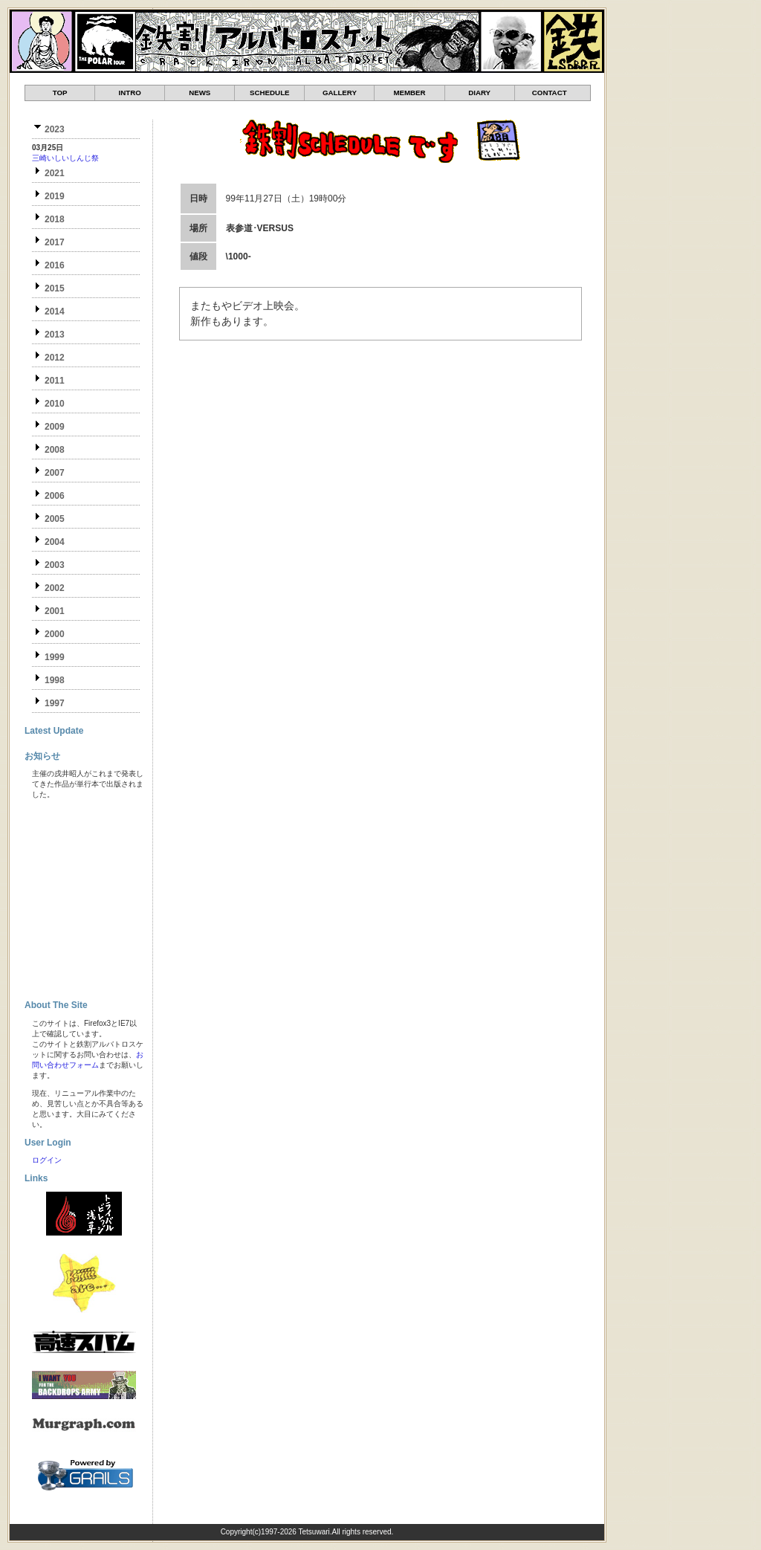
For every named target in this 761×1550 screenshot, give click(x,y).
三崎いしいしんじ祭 (65, 158)
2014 (55, 311)
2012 (55, 357)
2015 (55, 288)
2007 (55, 473)
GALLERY (340, 92)
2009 (55, 427)
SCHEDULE (269, 92)
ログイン (47, 1160)
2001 (55, 611)
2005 (55, 519)
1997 (55, 703)
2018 (55, 219)
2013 (55, 334)
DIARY (479, 92)
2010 (55, 403)
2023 (55, 129)
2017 (55, 242)
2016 (55, 265)
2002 (55, 588)
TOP (60, 92)
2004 (55, 542)
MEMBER (409, 92)
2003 (55, 565)
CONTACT (549, 92)
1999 (55, 657)
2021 (55, 173)
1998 (55, 680)
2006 (55, 496)
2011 (55, 380)
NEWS (199, 92)
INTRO (130, 92)
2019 (55, 196)
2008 (55, 450)
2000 (55, 634)
